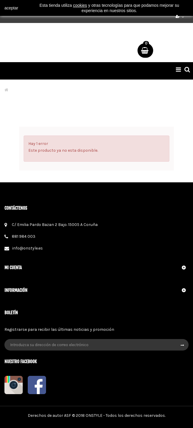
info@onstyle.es (27, 248)
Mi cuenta (13, 267)
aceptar (11, 8)
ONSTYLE (94, 415)
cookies (80, 5)
